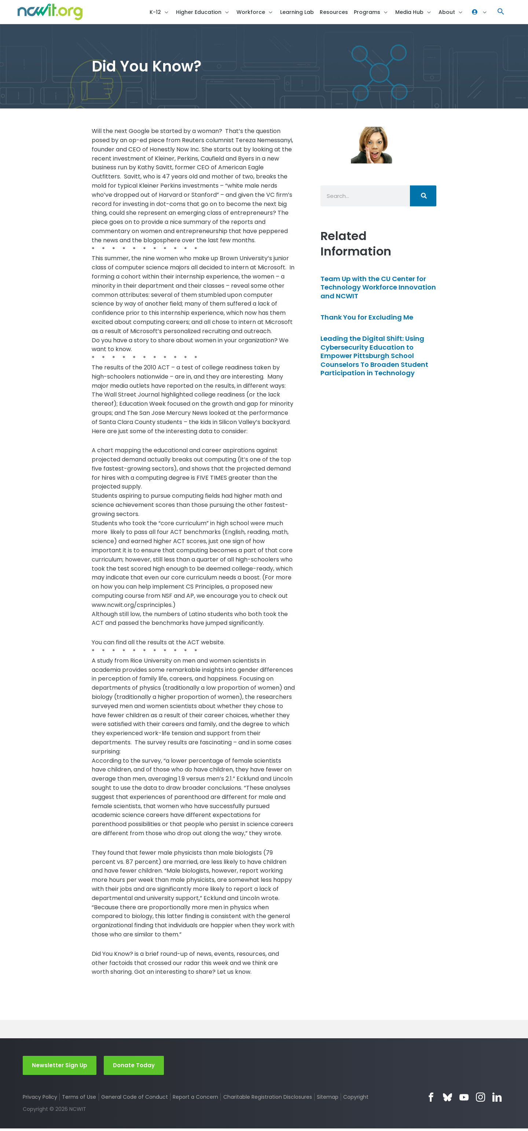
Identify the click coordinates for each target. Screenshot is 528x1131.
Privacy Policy (40, 1099)
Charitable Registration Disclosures (268, 1099)
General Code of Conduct (135, 1099)
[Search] (423, 198)
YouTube (464, 1099)
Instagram (480, 1099)
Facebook (431, 1099)
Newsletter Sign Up (59, 1067)
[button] (500, 13)
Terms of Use (79, 1099)
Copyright (357, 1099)
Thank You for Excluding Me (366, 319)
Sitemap (328, 1099)
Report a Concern (196, 1099)
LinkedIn (497, 1099)
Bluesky (447, 1099)
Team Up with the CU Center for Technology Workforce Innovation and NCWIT (378, 289)
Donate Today (134, 1067)
